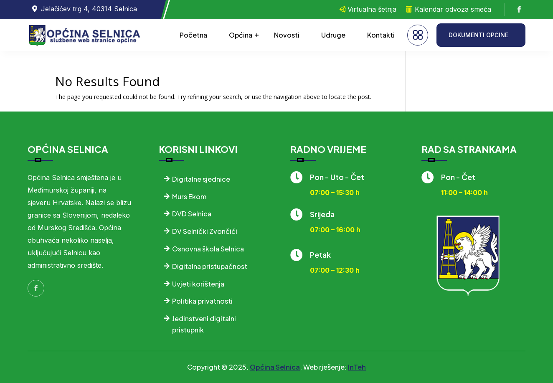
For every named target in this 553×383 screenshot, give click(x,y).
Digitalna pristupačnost (209, 266)
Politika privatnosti (202, 301)
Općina (240, 34)
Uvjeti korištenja (198, 283)
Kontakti (381, 34)
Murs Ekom (189, 196)
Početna (193, 34)
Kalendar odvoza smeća (453, 9)
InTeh (357, 367)
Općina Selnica (275, 367)
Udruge (333, 34)
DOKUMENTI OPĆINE (478, 34)
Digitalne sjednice (201, 179)
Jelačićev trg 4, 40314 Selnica (89, 9)
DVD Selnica (191, 213)
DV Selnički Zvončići (204, 231)
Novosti (286, 34)
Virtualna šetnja (372, 9)
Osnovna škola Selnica (208, 248)
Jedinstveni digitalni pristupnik (204, 324)
